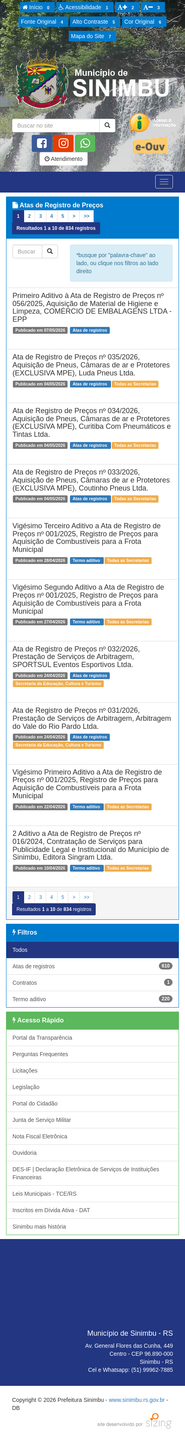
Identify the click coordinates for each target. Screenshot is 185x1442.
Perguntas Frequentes (40, 1054)
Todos (19, 950)
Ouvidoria (24, 1153)
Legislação (25, 1087)
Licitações (24, 1070)
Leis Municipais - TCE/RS (44, 1194)
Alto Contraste (94, 22)
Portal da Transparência (42, 1037)
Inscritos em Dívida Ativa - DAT (51, 1210)
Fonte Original (43, 22)
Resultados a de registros (56, 228)
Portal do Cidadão (35, 1103)
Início (37, 7)
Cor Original (144, 22)
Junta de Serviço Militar (41, 1120)
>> (86, 216)
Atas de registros (92, 965)
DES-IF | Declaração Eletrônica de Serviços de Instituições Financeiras (85, 1173)
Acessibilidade (85, 7)
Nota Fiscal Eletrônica (39, 1136)
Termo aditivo (92, 998)
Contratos (92, 982)
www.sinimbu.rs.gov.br (137, 1400)
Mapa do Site (92, 36)
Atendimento (63, 159)
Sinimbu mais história (39, 1226)
